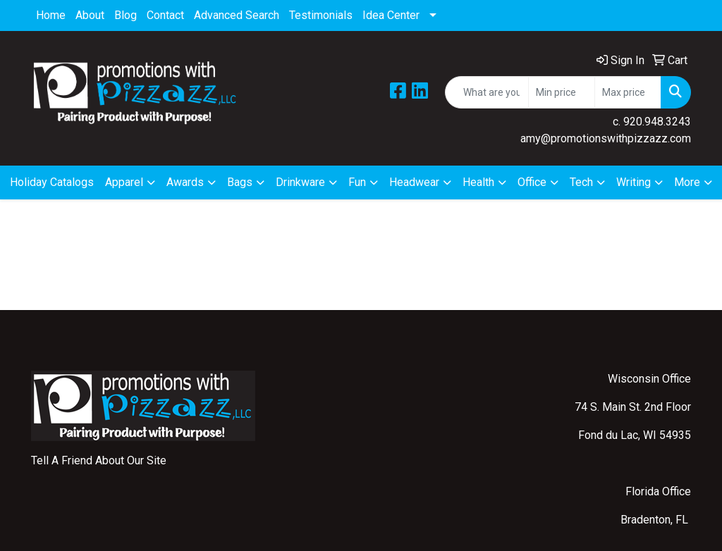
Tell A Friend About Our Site (98, 460)
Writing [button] (633, 182)
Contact (165, 15)
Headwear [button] (414, 182)
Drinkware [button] (300, 182)
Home (51, 15)
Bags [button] (239, 182)
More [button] (687, 182)
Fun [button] (357, 182)
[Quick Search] (487, 92)
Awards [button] (185, 182)
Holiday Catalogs (52, 182)
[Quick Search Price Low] (561, 92)
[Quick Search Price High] (627, 92)
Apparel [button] (124, 182)
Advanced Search (236, 15)
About (89, 15)
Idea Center (391, 15)
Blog (125, 15)
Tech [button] (581, 182)
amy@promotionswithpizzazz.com (605, 138)
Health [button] (478, 182)
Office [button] (532, 182)
